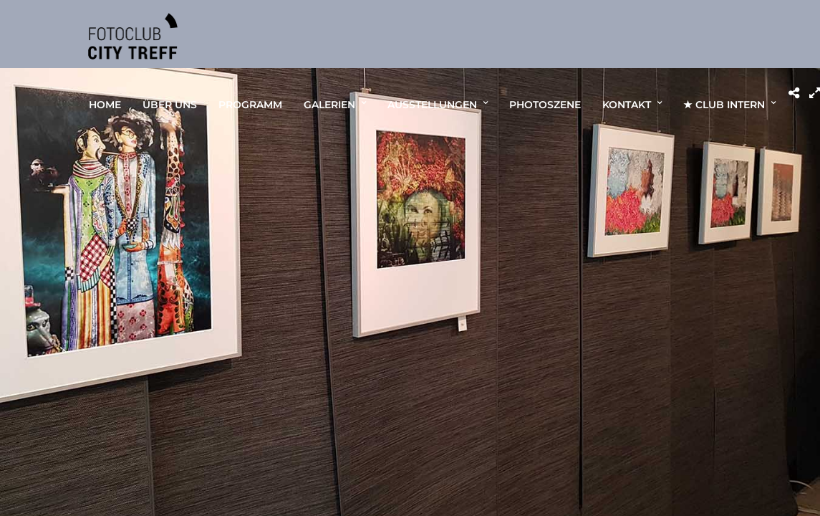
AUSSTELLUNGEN (432, 104)
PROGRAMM (250, 104)
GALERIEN (329, 104)
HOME (105, 104)
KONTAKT (626, 104)
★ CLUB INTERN (724, 104)
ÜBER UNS (170, 104)
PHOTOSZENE (545, 104)
